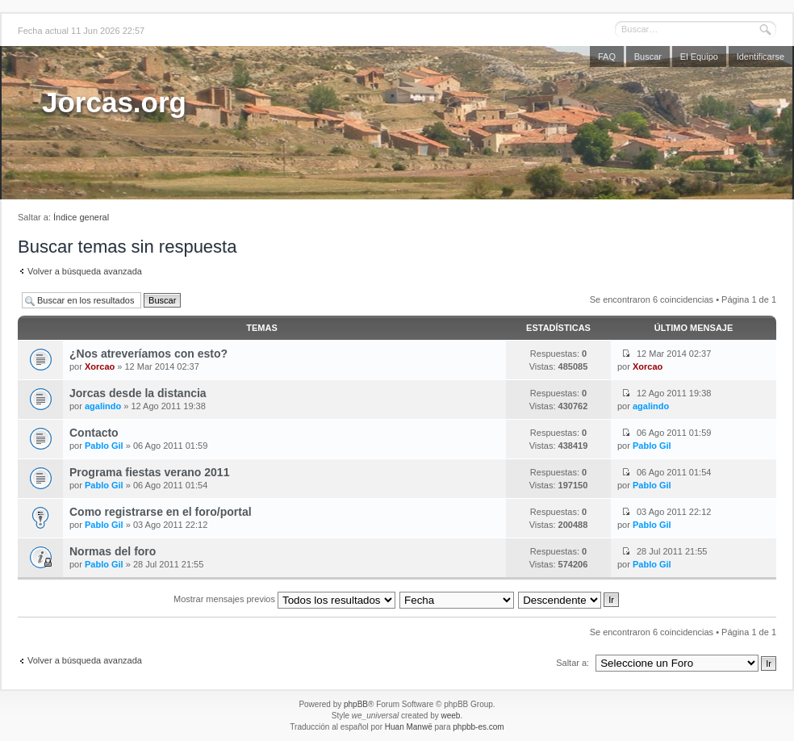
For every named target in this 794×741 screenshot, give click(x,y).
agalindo (103, 406)
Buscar (648, 56)
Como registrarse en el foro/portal (160, 511)
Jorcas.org (114, 102)
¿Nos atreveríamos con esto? (148, 353)
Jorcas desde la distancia (138, 393)
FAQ (607, 56)
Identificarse (760, 56)
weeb (450, 715)
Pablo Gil (104, 445)
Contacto (94, 432)
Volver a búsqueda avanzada (84, 271)
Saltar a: (572, 663)
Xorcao (100, 366)
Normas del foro (112, 551)
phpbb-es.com (478, 726)
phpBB (356, 704)
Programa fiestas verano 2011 (149, 472)
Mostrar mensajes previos (284, 599)
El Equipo (699, 56)
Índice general (81, 217)
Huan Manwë (409, 726)
